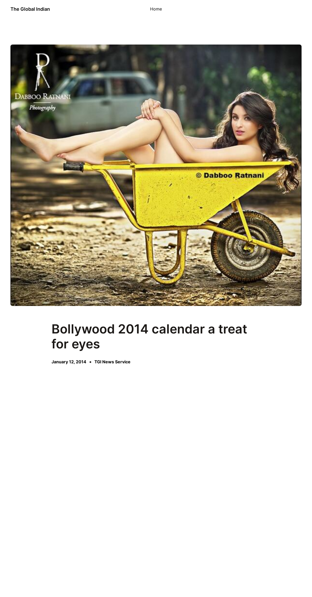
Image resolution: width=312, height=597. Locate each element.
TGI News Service (112, 361)
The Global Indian (30, 9)
